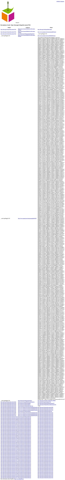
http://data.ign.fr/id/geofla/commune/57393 (9, 466)
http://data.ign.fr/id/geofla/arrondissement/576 (47, 404)
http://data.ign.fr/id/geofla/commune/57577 (9, 477)
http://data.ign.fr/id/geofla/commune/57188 (9, 473)
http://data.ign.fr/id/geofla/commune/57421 (9, 450)
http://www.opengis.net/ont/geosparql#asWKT (27, 218)
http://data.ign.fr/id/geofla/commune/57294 (9, 422)
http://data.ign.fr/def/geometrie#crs (25, 400)
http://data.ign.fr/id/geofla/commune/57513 (9, 474)
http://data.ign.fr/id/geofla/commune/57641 (9, 430)
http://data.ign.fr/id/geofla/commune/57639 (9, 468)
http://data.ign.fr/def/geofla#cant (24, 416)
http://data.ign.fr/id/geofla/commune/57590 (9, 445)
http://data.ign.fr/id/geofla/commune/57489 (9, 446)
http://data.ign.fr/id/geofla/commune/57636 (9, 453)
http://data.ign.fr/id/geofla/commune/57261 (9, 423)
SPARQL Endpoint (60, 1)
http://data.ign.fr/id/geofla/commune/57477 (9, 460)
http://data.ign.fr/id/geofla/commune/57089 (9, 419)
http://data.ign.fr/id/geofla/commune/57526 (9, 451)
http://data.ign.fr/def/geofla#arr (24, 404)
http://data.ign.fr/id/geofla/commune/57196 (9, 449)
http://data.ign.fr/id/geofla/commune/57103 (9, 426)
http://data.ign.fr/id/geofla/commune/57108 (9, 438)
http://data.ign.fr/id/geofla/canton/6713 (45, 408)
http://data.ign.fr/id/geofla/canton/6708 (45, 407)
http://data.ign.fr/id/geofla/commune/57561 (9, 443)
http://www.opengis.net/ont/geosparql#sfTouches (27, 407)
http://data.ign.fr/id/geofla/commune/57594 (9, 418)
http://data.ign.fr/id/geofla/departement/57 (46, 403)
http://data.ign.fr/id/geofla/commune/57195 (9, 454)
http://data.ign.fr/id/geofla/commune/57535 (9, 461)
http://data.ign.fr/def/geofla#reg (24, 411)
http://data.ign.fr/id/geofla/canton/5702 (8, 29)
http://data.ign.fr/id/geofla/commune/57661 (9, 437)
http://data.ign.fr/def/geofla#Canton (45, 29)
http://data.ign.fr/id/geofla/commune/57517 (9, 462)
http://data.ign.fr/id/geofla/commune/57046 (9, 435)
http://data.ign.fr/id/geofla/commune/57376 (9, 447)
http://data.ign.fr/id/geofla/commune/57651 (9, 434)
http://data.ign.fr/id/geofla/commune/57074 (9, 469)
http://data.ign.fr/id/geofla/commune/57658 (9, 476)
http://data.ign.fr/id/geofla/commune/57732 (9, 424)
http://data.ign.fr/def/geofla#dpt (24, 403)
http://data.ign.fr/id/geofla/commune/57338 (9, 431)
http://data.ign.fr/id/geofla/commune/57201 (9, 457)
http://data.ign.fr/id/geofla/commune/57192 (9, 420)
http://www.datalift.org (19, 478)
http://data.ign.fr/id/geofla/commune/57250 (9, 428)
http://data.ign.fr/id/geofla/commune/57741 (9, 439)
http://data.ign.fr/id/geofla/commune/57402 (9, 442)
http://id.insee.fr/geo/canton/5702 (44, 401)
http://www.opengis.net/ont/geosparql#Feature (47, 31)
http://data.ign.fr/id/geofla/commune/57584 (9, 470)
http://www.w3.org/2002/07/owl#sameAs (26, 401)
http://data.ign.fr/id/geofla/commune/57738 (9, 441)
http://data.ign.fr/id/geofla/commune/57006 (9, 433)
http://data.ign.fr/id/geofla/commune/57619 (9, 472)
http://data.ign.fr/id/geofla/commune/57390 (9, 458)
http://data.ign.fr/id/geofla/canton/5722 (45, 410)
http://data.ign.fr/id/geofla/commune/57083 (9, 465)
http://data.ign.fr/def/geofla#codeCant (25, 406)
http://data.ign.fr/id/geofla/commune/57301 (9, 427)
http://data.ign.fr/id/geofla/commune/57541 (9, 416)
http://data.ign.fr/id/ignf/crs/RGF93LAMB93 (47, 400)
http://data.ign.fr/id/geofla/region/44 (45, 411)
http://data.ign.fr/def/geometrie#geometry (26, 33)
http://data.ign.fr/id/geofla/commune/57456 (9, 456)
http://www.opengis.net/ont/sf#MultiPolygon (46, 35)
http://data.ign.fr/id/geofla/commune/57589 (9, 464)
